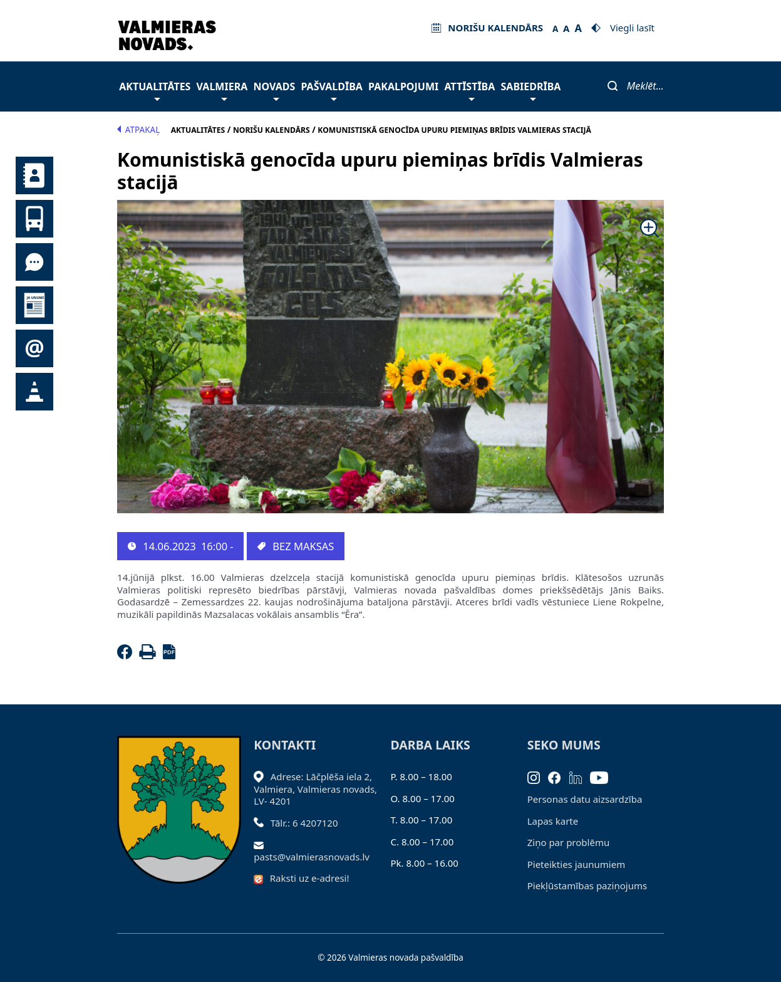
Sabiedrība (531, 90)
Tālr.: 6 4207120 (304, 823)
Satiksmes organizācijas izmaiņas (34, 391)
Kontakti (34, 175)
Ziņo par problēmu (568, 842)
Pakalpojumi (403, 86)
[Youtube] (603, 776)
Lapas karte (553, 821)
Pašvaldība (331, 90)
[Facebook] (127, 655)
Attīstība (469, 90)
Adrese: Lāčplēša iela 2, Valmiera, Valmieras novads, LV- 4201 (315, 788)
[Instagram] (538, 776)
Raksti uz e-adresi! (309, 878)
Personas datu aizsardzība (585, 799)
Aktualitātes (154, 90)
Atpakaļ (138, 129)
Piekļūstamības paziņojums (587, 885)
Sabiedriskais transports (34, 219)
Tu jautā (34, 262)
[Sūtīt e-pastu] (262, 844)
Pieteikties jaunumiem (34, 348)
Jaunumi (34, 305)
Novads (274, 90)
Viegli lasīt (632, 27)
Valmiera (222, 90)
